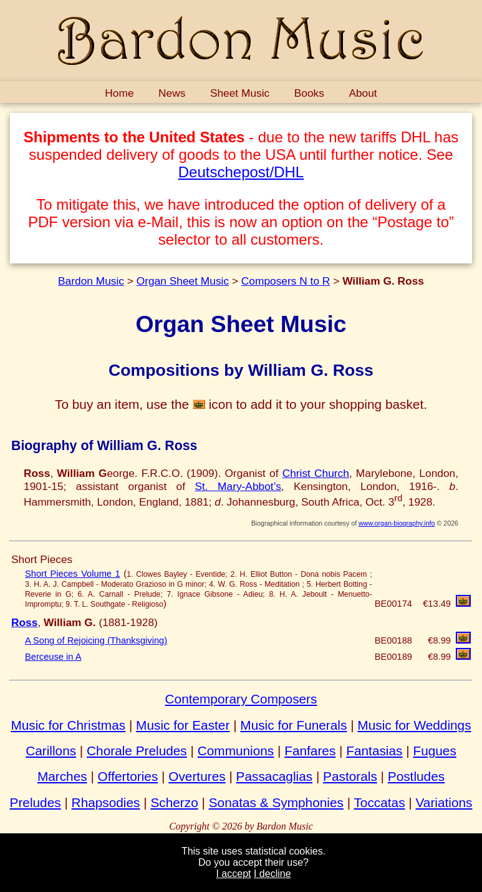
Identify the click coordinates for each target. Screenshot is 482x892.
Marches (62, 776)
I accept (233, 873)
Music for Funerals (293, 725)
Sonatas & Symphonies (276, 802)
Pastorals (350, 776)
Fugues (434, 750)
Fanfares (309, 750)
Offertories (128, 776)
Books (309, 93)
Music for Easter (182, 725)
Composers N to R (285, 281)
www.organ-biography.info (397, 523)
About (363, 93)
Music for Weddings (414, 725)
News (171, 93)
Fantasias (374, 750)
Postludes (416, 776)
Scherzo (174, 802)
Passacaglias (274, 776)
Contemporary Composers (241, 699)
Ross (24, 622)
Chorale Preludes (137, 750)
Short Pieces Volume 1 (72, 574)
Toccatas (379, 802)
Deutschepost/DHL (241, 172)
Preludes (35, 802)
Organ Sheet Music (183, 281)
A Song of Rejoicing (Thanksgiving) (96, 640)
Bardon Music (91, 281)
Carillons (51, 750)
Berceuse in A (53, 657)
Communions (236, 750)
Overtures (196, 776)
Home (119, 93)
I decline (272, 873)
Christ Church (315, 473)
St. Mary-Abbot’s (238, 486)
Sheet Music (239, 93)
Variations (444, 802)
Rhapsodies (106, 802)
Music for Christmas (68, 725)
